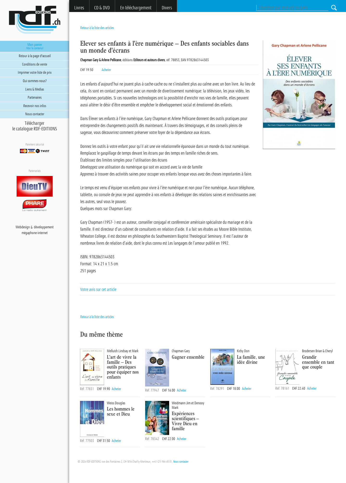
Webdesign (23, 227)
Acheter (106, 70)
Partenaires (35, 97)
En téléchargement (135, 8)
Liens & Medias (34, 89)
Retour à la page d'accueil (35, 56)
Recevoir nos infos (34, 106)
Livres (79, 8)
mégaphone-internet (35, 233)
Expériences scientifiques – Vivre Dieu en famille (185, 421)
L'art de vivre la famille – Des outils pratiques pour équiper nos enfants (123, 367)
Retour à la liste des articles (97, 28)
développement (44, 227)
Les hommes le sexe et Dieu (121, 411)
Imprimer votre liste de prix (35, 72)
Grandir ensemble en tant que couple (318, 362)
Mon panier (34, 46)
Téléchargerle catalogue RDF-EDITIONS (34, 126)
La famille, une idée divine (251, 359)
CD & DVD (102, 8)
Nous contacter (180, 461)
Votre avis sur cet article (98, 289)
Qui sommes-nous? (35, 81)
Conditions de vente (34, 64)
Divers (167, 8)
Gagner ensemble (188, 357)
